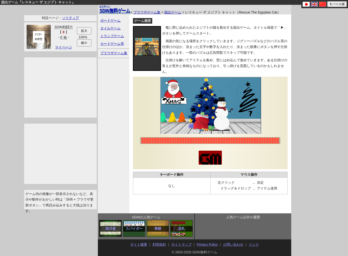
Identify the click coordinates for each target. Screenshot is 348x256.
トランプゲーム (112, 36)
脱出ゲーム (172, 12)
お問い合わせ (233, 244)
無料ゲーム (114, 9)
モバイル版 (337, 4)
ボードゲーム (110, 20)
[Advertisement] (60, 87)
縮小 (84, 43)
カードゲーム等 (112, 44)
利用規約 (159, 244)
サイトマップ (181, 244)
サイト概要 (138, 244)
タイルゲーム (110, 28)
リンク (254, 244)
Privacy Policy (207, 244)
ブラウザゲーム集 (146, 12)
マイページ (63, 47)
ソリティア (70, 18)
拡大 (84, 31)
